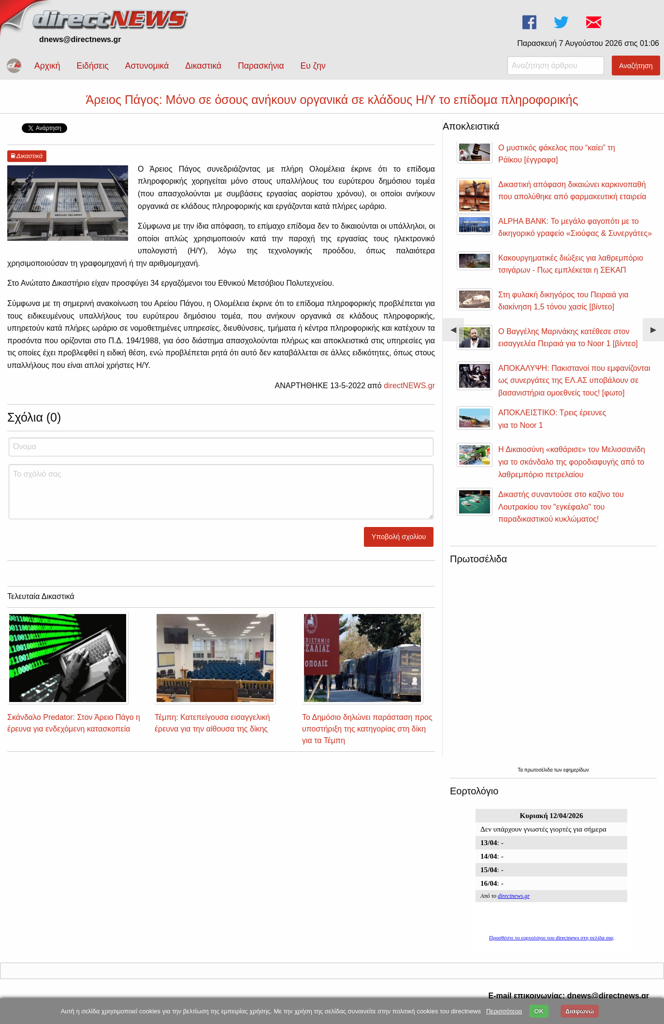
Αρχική (47, 66)
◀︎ (457, 333)
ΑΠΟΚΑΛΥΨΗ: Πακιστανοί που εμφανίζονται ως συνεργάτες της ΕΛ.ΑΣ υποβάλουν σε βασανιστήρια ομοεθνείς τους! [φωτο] (574, 380)
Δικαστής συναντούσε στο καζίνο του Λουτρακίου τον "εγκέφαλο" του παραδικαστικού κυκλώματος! (561, 506)
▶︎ (657, 333)
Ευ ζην (313, 66)
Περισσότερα (504, 1011)
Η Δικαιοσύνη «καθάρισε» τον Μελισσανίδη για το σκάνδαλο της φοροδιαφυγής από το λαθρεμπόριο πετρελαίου (571, 461)
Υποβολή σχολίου (399, 537)
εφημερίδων (576, 770)
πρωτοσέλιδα (539, 770)
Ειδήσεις (92, 66)
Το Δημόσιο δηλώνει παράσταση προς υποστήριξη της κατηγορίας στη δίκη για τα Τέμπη (367, 729)
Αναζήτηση (636, 66)
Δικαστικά (203, 66)
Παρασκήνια (261, 66)
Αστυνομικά (147, 66)
